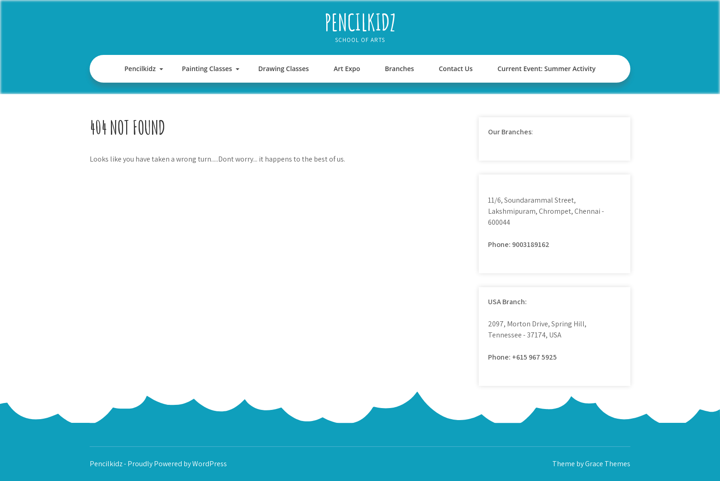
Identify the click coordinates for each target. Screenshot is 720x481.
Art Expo (347, 68)
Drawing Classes (283, 68)
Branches (399, 68)
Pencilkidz (360, 21)
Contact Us (455, 68)
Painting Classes (207, 68)
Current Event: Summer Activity (546, 68)
